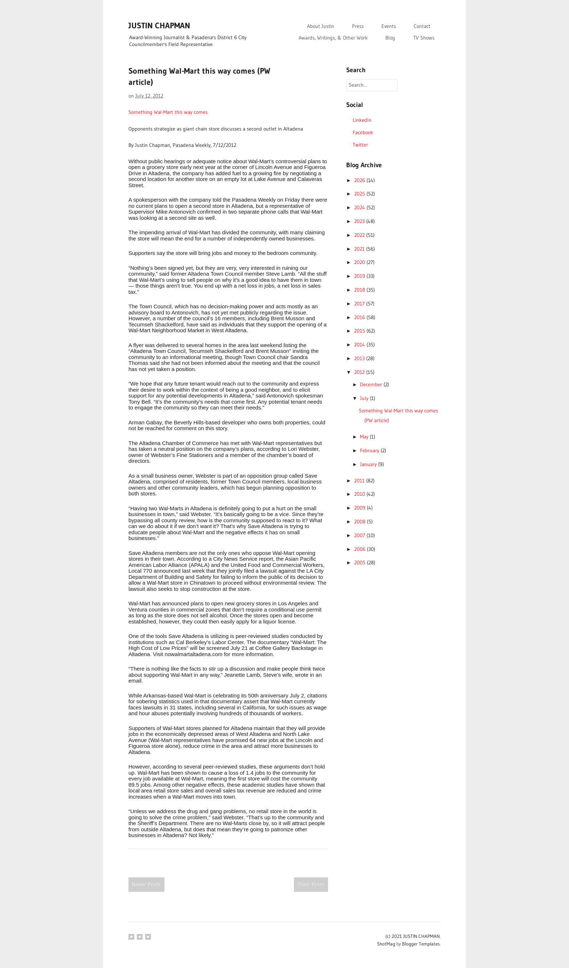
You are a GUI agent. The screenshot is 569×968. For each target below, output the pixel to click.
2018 (360, 290)
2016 (360, 317)
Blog (390, 37)
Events (388, 26)
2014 (360, 344)
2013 (360, 358)
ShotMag (386, 944)
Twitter (360, 144)
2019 (360, 276)
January (369, 464)
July (365, 398)
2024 (360, 207)
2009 (360, 507)
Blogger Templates (421, 944)
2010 (360, 494)
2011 (360, 480)
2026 (360, 180)
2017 (360, 303)
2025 (360, 193)
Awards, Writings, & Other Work (333, 37)
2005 (360, 562)
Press (358, 26)
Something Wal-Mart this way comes (168, 112)
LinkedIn (362, 120)
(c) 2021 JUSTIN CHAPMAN (412, 936)
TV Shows (423, 37)
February (370, 450)
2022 (360, 235)
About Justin (320, 26)
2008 (360, 521)
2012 (360, 372)
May (365, 436)
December (372, 384)
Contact (422, 26)
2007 (360, 535)
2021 (360, 249)
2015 (360, 331)
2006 (360, 549)
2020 (360, 262)
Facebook (363, 132)
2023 (360, 221)
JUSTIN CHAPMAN (159, 25)
